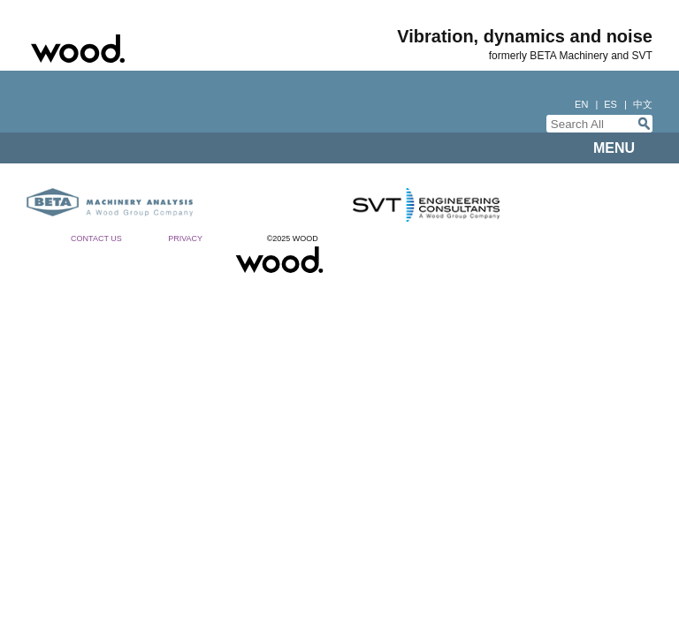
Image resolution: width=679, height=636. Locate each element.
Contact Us (96, 238)
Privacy (185, 238)
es (610, 104)
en (581, 104)
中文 (642, 104)
